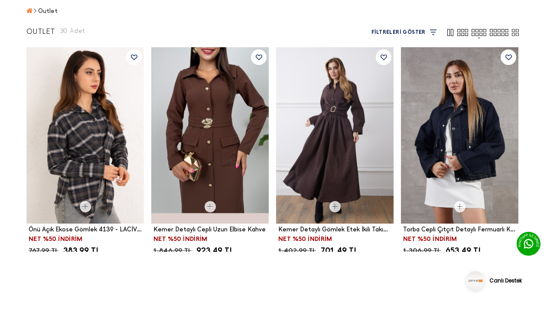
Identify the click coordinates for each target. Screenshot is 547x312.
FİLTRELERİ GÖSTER (403, 32)
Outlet (48, 11)
